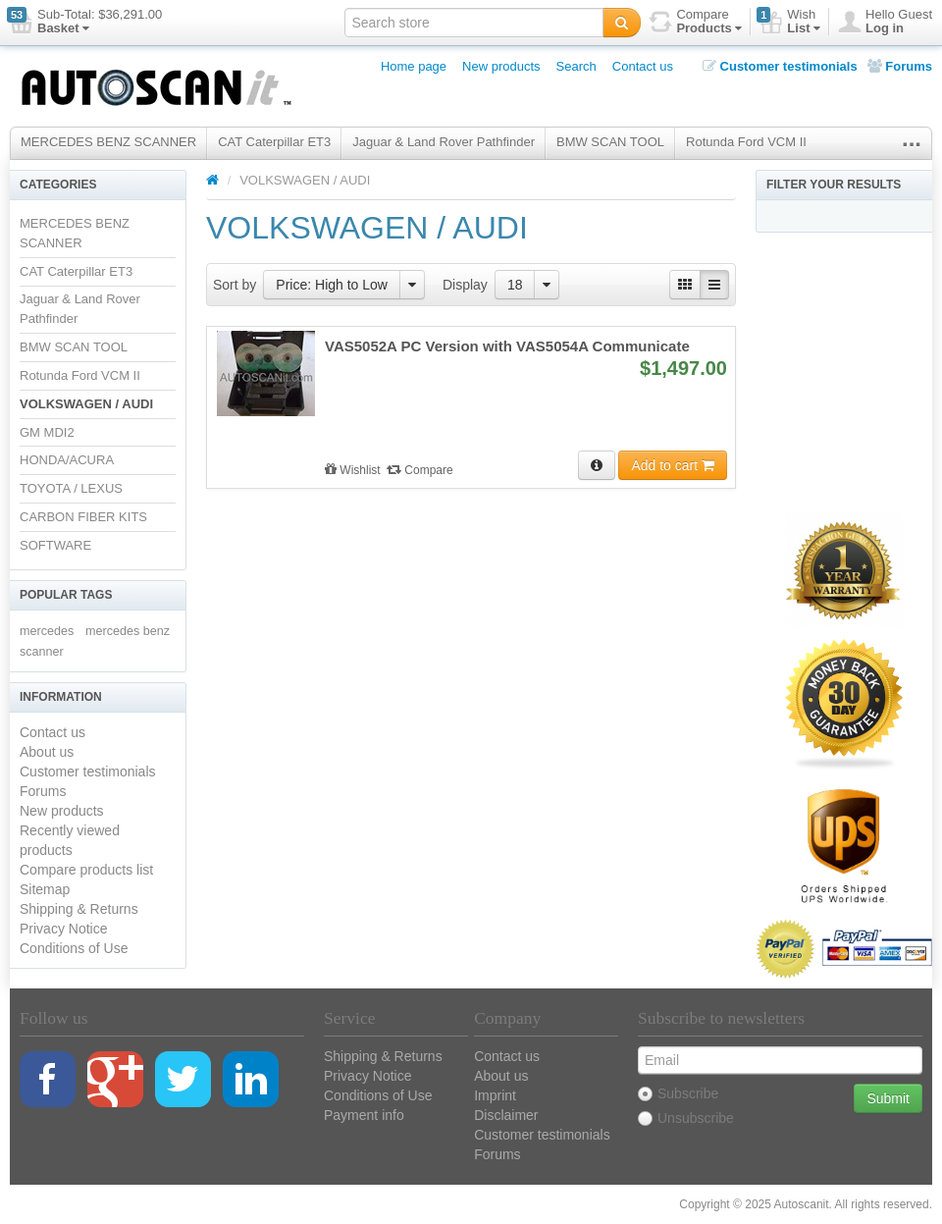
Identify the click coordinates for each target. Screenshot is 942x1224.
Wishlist (354, 470)
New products (501, 66)
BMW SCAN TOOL (610, 141)
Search (576, 66)
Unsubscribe (686, 1118)
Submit (888, 1098)
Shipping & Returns (79, 909)
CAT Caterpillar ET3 (274, 141)
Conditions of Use (74, 948)
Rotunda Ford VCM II (746, 141)
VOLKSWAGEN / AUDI (86, 404)
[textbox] (473, 22)
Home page (413, 66)
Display (465, 285)
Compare (420, 470)
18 (515, 285)
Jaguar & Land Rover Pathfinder (443, 141)
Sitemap (45, 889)
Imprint (495, 1095)
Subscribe (678, 1093)
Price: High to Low (332, 285)
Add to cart (672, 465)
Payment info (364, 1115)
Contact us (642, 66)
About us (47, 752)
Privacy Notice (63, 928)
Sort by (234, 285)
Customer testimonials (780, 66)
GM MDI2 (47, 432)
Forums (899, 66)
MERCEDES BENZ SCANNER (108, 141)
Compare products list (86, 870)
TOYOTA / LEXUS (71, 488)
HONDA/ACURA (67, 459)
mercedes (47, 631)
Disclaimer (506, 1115)
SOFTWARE (55, 545)
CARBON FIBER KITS (83, 516)
